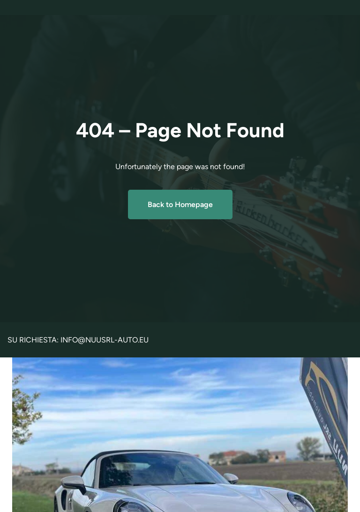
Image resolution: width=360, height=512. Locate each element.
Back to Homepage (180, 204)
